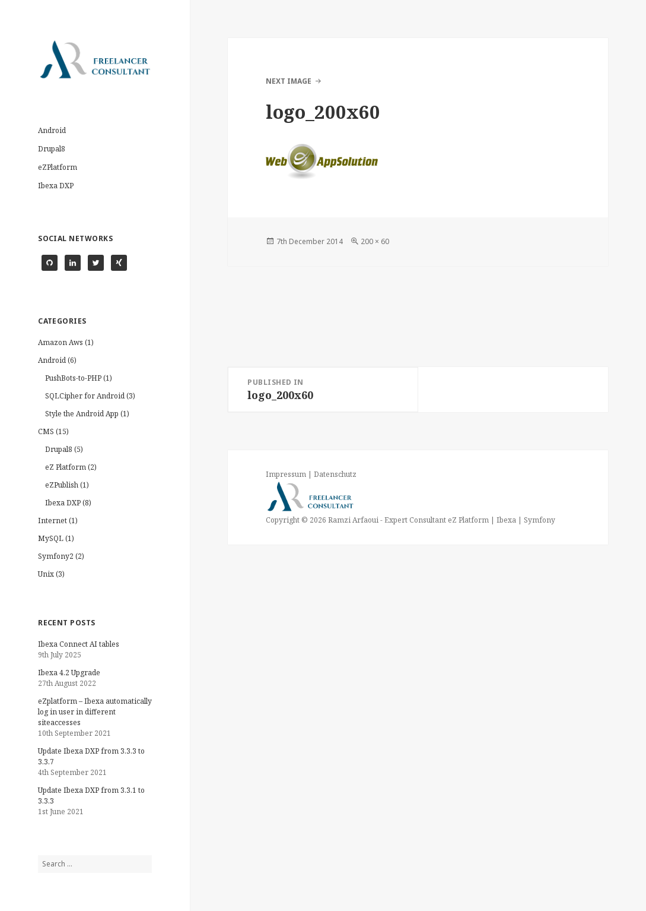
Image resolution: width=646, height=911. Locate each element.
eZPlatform (57, 167)
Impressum (286, 474)
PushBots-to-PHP (73, 378)
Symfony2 (56, 556)
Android (52, 130)
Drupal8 (51, 149)
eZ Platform (65, 467)
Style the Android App (82, 414)
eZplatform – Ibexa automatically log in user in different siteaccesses (95, 711)
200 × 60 (375, 241)
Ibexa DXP (56, 186)
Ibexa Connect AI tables (78, 644)
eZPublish (61, 485)
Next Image (288, 81)
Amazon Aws (60, 342)
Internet (52, 520)
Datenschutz (335, 474)
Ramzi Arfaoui (352, 520)
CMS (46, 431)
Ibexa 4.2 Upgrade (69, 673)
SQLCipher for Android (85, 396)
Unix (46, 574)
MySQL (50, 538)
